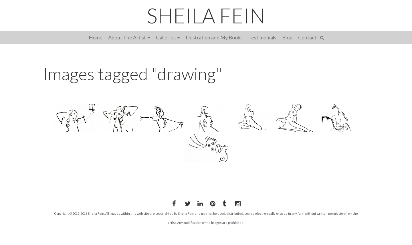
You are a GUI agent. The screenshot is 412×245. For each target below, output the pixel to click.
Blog (287, 37)
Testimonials (262, 37)
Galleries (166, 37)
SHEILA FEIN (206, 15)
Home (95, 37)
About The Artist (127, 37)
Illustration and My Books (214, 37)
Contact (307, 37)
